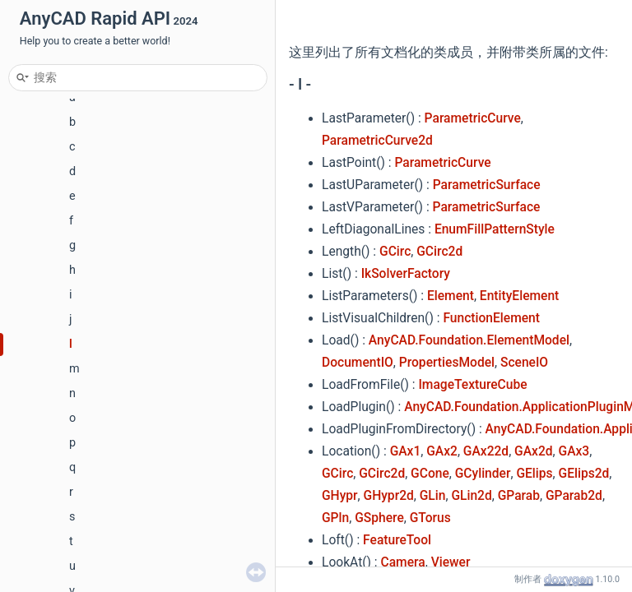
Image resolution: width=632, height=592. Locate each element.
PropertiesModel (447, 362)
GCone (430, 473)
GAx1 (405, 451)
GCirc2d (439, 251)
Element (450, 296)
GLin (433, 495)
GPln (335, 518)
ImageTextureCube (472, 384)
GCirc (395, 251)
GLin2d (471, 495)
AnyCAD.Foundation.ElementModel (469, 340)
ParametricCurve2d (377, 140)
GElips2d (584, 473)
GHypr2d (389, 495)
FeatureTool (397, 540)
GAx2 (442, 451)
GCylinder (483, 473)
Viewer (451, 562)
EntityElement (519, 296)
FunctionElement (491, 318)
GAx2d (533, 451)
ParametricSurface (487, 185)
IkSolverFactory (405, 273)
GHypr (340, 495)
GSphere (379, 518)
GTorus (430, 518)
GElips (534, 473)
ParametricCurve (473, 118)
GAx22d (486, 451)
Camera (403, 562)
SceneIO (524, 362)
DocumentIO (357, 362)
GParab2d (574, 495)
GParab (519, 495)
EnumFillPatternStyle (494, 229)
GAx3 (574, 451)
